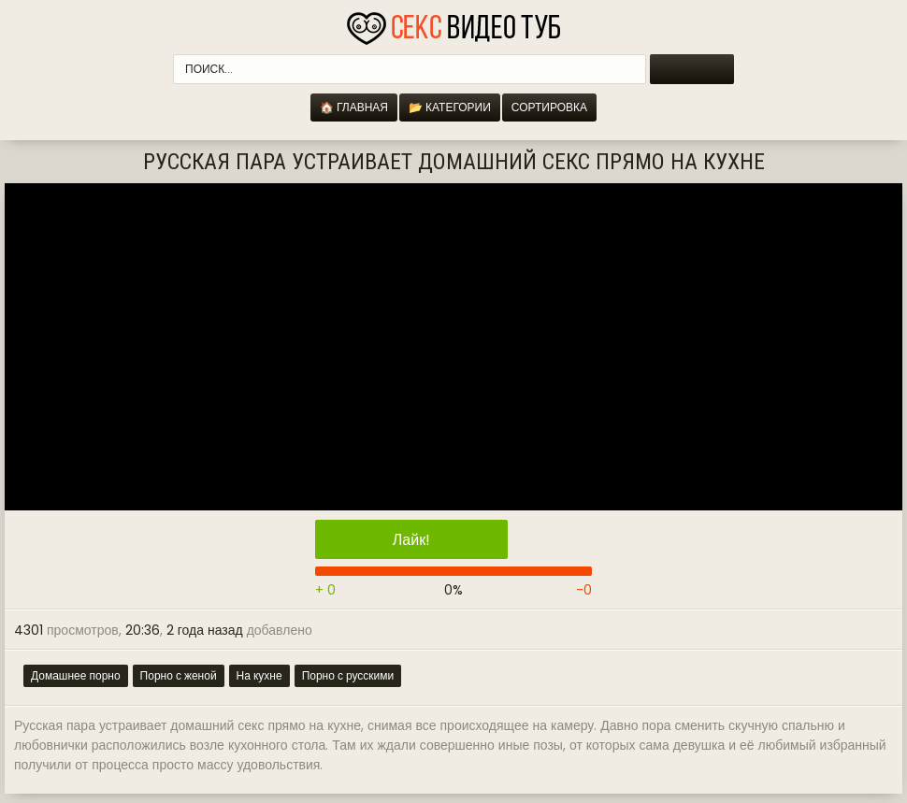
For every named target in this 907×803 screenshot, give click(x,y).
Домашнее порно (76, 675)
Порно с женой (178, 675)
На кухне (259, 675)
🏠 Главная (354, 107)
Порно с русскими (348, 675)
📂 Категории (450, 107)
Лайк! (411, 540)
